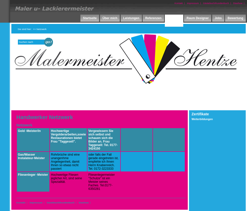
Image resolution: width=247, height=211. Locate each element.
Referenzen (153, 18)
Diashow (237, 3)
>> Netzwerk (40, 29)
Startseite (90, 18)
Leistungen (131, 18)
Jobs (218, 18)
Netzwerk (174, 23)
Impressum (193, 3)
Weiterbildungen (202, 119)
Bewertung (235, 18)
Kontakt (179, 3)
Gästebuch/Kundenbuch (216, 3)
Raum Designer (198, 18)
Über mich (110, 18)
